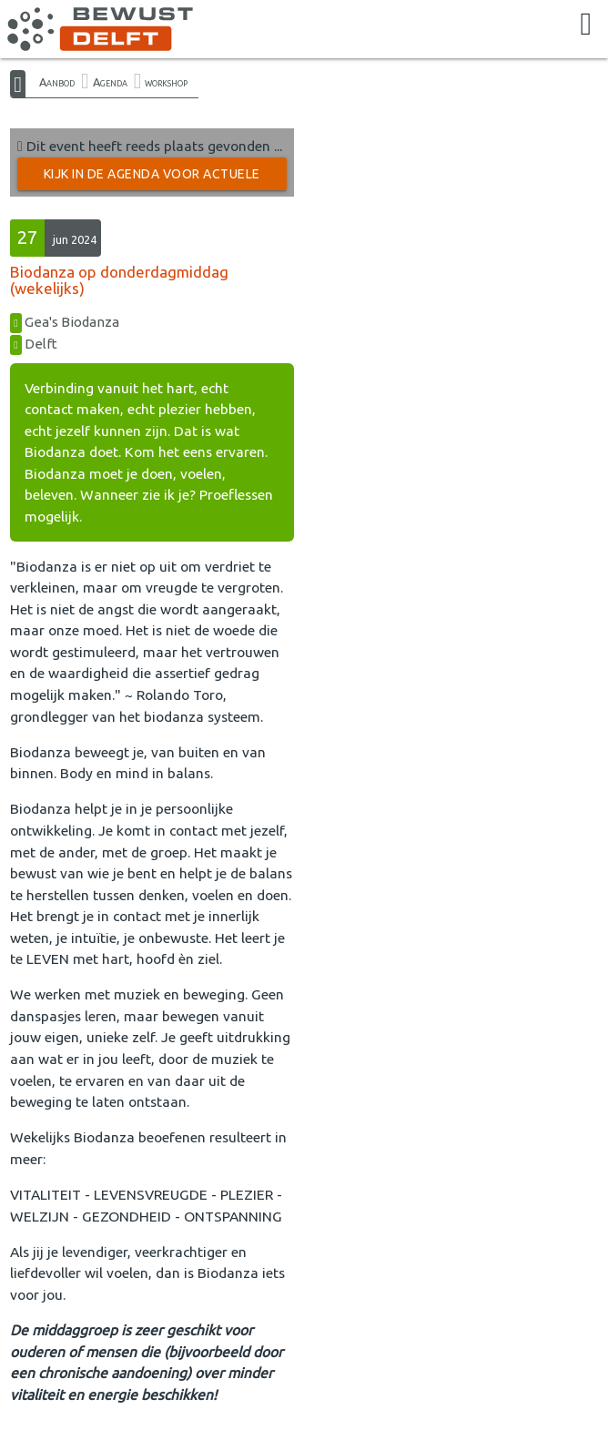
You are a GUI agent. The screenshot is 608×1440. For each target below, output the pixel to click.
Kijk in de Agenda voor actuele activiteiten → (152, 178)
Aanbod (57, 82)
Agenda (110, 82)
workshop (166, 82)
